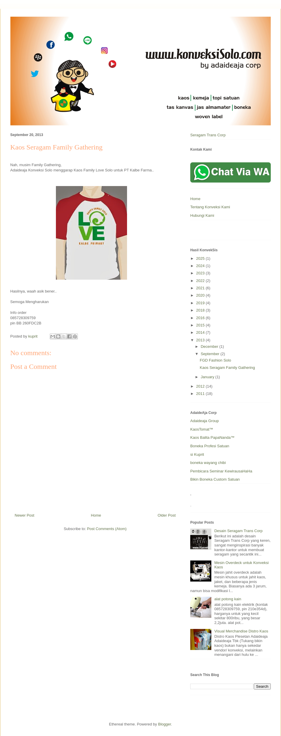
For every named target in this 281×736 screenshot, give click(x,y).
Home (96, 515)
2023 (201, 273)
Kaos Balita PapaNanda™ (212, 437)
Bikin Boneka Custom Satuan (215, 479)
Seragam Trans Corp (208, 135)
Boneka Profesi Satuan (209, 446)
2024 (201, 266)
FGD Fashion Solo (215, 360)
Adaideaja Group (204, 421)
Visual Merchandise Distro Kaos (241, 631)
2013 (201, 340)
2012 (201, 386)
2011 (201, 393)
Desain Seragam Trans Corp (238, 531)
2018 (201, 310)
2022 (201, 280)
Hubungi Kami (202, 215)
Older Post (167, 515)
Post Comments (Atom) (106, 529)
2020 (201, 295)
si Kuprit (197, 454)
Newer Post (24, 515)
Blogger (164, 724)
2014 (201, 332)
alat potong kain (227, 599)
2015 (201, 325)
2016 (201, 318)
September (210, 354)
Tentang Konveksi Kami (210, 207)
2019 (201, 303)
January (208, 377)
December (210, 346)
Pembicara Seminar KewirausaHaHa (221, 471)
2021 (201, 288)
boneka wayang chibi (208, 462)
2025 (201, 258)
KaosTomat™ (201, 429)
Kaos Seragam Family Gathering (227, 367)
